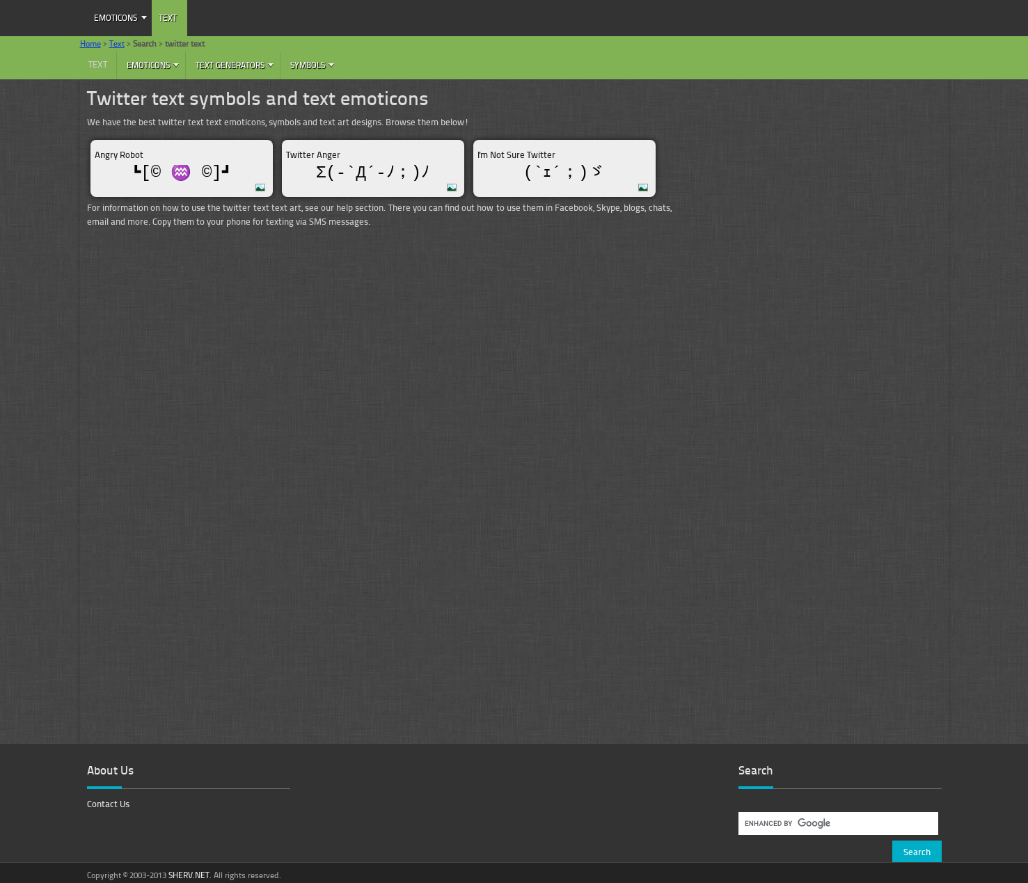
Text (168, 18)
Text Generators (230, 65)
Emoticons (115, 18)
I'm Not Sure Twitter (516, 154)
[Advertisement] (809, 184)
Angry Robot (119, 154)
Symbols (307, 65)
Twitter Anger (313, 154)
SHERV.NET (188, 875)
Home (90, 43)
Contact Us (108, 803)
